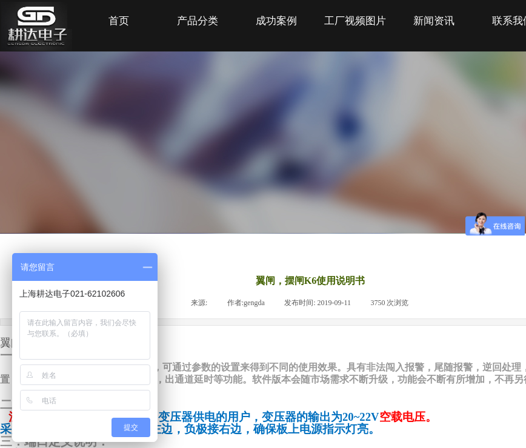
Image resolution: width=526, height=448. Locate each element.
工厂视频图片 (355, 21)
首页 (118, 21)
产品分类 (197, 21)
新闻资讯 (433, 21)
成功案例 (276, 21)
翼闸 (11, 343)
